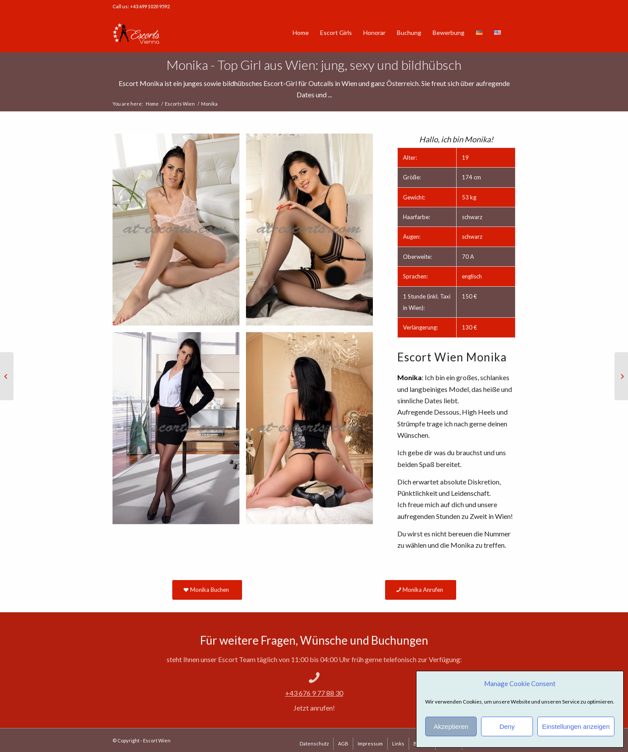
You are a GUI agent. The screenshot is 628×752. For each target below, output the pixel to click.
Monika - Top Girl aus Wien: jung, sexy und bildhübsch (314, 64)
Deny (507, 726)
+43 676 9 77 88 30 (314, 693)
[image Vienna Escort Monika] (179, 233)
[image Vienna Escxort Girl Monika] (312, 233)
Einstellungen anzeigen (576, 726)
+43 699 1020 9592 (150, 6)
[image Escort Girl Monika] (312, 431)
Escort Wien (157, 740)
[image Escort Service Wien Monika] (179, 431)
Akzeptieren (451, 726)
